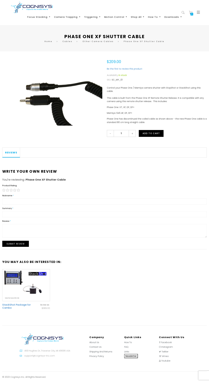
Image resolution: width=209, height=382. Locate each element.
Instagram (167, 346)
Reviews (11, 152)
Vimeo (165, 356)
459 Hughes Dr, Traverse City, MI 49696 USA (47, 350)
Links (126, 351)
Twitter (165, 351)
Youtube (165, 360)
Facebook (166, 342)
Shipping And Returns (100, 351)
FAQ (126, 346)
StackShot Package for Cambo (16, 306)
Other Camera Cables (98, 41)
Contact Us (95, 346)
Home (48, 41)
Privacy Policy (96, 356)
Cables (67, 41)
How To (128, 342)
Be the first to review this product (124, 68)
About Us (94, 342)
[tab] (11, 153)
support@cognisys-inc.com (39, 355)
